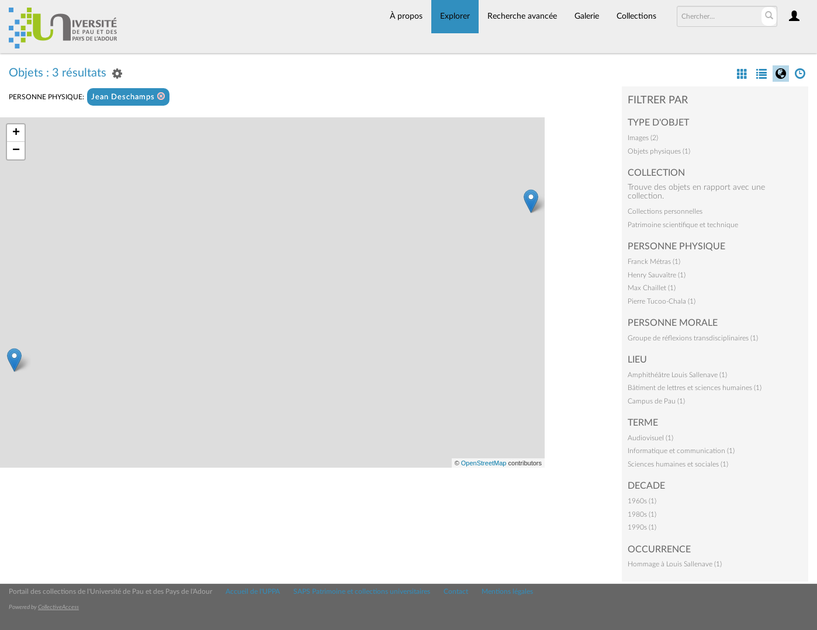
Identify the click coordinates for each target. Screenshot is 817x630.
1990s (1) (642, 527)
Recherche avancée (522, 16)
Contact (456, 591)
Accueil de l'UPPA (253, 591)
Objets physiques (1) (659, 151)
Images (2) (643, 137)
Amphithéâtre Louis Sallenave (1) (677, 374)
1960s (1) (642, 500)
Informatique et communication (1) (681, 450)
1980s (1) (642, 514)
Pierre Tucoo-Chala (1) (661, 301)
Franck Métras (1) (654, 261)
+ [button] (16, 133)
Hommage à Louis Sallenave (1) (675, 564)
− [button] (16, 150)
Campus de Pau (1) (656, 401)
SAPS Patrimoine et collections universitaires (361, 591)
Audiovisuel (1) (650, 437)
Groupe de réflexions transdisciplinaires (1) (693, 338)
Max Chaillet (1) (652, 287)
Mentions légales (507, 591)
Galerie (586, 16)
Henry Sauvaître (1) (657, 275)
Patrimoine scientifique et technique (683, 224)
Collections (636, 16)
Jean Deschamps (128, 96)
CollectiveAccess (58, 607)
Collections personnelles (665, 211)
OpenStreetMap (484, 463)
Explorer (455, 16)
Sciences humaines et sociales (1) (678, 464)
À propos (406, 16)
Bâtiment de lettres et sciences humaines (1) (694, 387)
